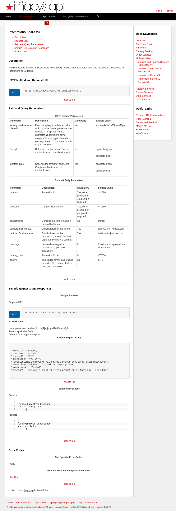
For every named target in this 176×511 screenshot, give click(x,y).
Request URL (21, 41)
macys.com (91, 502)
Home (8, 16)
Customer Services (145, 44)
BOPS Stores (143, 129)
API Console (49, 16)
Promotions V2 (145, 65)
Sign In (159, 11)
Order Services (143, 54)
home (10, 502)
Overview (141, 40)
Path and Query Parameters (28, 44)
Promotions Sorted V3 (149, 78)
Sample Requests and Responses (31, 48)
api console (40, 502)
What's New (142, 133)
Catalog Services (144, 51)
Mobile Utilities (143, 58)
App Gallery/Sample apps (75, 16)
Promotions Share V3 (149, 75)
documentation (23, 502)
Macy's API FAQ (144, 126)
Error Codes (20, 51)
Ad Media (141, 47)
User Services (143, 99)
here (61, 141)
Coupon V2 (143, 82)
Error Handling (143, 119)
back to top (69, 99)
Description (20, 37)
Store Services (143, 96)
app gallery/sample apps (62, 502)
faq (98, 16)
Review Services (144, 92)
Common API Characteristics (150, 115)
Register (169, 11)
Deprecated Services (146, 122)
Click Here (14, 477)
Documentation (27, 16)
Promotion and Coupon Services (152, 62)
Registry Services (145, 88)
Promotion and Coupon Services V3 (149, 70)
